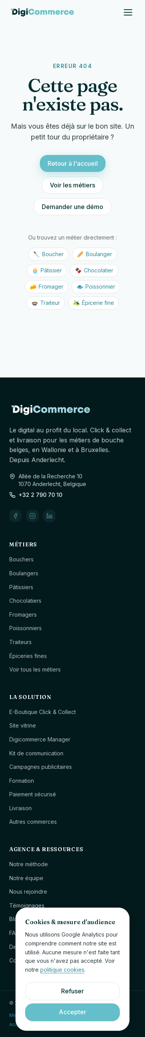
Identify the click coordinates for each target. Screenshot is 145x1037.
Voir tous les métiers (35, 669)
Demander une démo (72, 207)
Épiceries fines (28, 656)
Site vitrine (22, 725)
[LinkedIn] (49, 516)
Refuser (72, 991)
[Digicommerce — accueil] (42, 12)
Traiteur (45, 303)
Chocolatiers (25, 600)
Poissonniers (25, 628)
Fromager (46, 287)
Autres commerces (33, 821)
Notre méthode (28, 864)
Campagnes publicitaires (40, 766)
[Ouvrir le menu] (128, 12)
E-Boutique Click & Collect (42, 712)
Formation (21, 780)
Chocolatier (94, 270)
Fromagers (23, 614)
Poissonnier (96, 287)
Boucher (48, 254)
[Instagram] (32, 516)
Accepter (72, 1012)
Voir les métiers (72, 185)
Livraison (20, 808)
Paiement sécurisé (32, 794)
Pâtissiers (21, 587)
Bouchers (21, 559)
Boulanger (94, 254)
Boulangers (23, 573)
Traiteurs (20, 642)
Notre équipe (26, 878)
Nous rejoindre (28, 891)
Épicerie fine (93, 303)
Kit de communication (36, 753)
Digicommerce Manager (39, 739)
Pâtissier (47, 270)
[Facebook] (15, 516)
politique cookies (62, 969)
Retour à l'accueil (73, 163)
